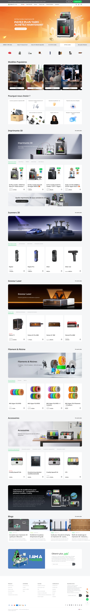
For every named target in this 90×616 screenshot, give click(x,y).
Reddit (53, 594)
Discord (53, 592)
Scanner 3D (10, 587)
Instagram (54, 591)
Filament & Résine (49, 4)
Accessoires (10, 592)
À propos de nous (26, 585)
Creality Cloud (54, 587)
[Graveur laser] (80, 54)
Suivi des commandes (41, 591)
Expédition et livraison (41, 585)
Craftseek (54, 596)
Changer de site (77, 1)
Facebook (54, 589)
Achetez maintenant (24, 234)
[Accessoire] (70, 54)
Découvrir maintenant (21, 202)
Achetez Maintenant (24, 151)
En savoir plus (17, 509)
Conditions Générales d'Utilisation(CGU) (44, 594)
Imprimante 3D (29, 4)
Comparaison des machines (13, 594)
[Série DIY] (30, 54)
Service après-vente (41, 587)
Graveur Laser (41, 4)
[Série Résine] (40, 54)
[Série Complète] (20, 54)
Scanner (35, 4)
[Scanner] (50, 54)
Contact (24, 587)
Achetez (17, 90)
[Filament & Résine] (60, 54)
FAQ (38, 589)
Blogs (24, 591)
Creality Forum (54, 585)
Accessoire (57, 4)
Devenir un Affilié (26, 589)
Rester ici (69, 1)
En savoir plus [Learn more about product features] (77, 131)
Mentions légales (40, 596)
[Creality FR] (12, 4)
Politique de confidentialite (42, 592)
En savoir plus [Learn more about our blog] (78, 518)
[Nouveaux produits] (10, 54)
